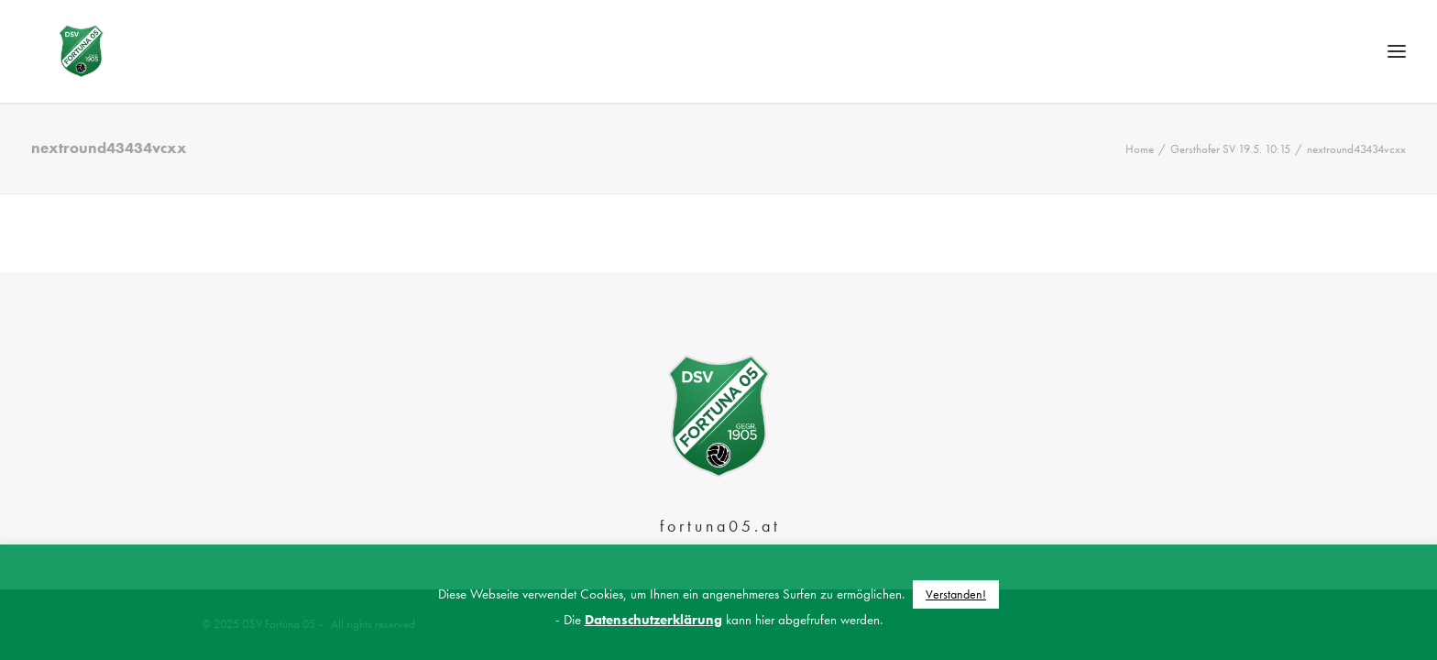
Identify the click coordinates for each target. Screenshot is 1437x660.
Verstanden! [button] (956, 594)
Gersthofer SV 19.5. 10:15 (1230, 187)
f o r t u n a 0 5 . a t (718, 525)
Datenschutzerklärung (653, 619)
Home (1139, 187)
